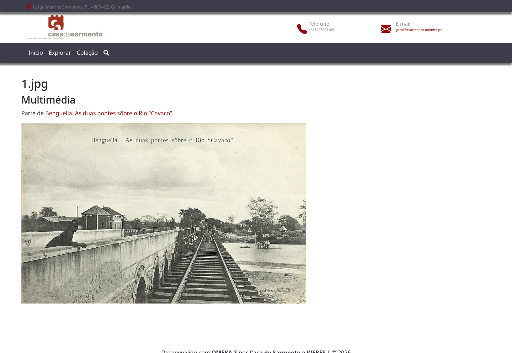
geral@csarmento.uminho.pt (419, 29)
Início (35, 53)
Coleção (87, 53)
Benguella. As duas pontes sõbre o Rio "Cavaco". (109, 113)
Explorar (60, 53)
